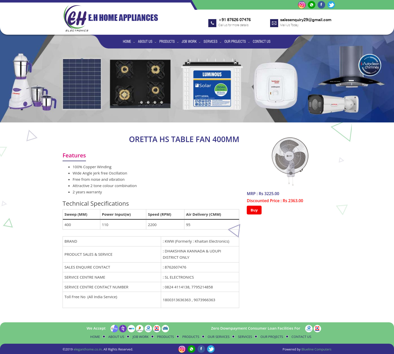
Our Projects (235, 41)
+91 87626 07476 (234, 19)
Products (167, 41)
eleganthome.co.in (88, 349)
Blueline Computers (316, 349)
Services (211, 41)
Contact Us (262, 41)
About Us (145, 41)
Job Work (189, 41)
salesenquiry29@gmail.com (305, 19)
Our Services (218, 336)
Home (127, 41)
